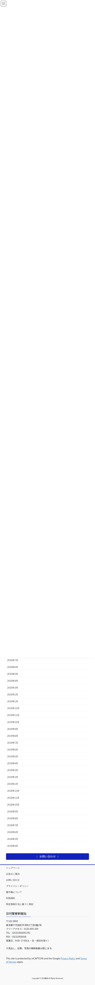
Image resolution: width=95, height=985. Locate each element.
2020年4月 (12, 680)
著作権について (14, 892)
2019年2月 (12, 777)
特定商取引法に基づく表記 (19, 904)
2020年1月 (12, 701)
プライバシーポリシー (17, 886)
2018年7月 (12, 825)
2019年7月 (12, 742)
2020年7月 (12, 660)
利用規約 (10, 898)
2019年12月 (13, 708)
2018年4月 (12, 845)
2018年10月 (13, 804)
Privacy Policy (68, 958)
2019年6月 (12, 749)
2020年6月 (12, 667)
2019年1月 (12, 783)
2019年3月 (12, 770)
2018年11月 (13, 797)
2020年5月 (12, 673)
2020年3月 (12, 687)
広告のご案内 (13, 874)
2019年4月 (12, 763)
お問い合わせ (13, 880)
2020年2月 (12, 694)
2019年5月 (12, 756)
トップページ (13, 867)
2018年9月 (12, 811)
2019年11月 (13, 715)
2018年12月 (13, 790)
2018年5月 (12, 839)
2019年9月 (12, 729)
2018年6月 (12, 832)
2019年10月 (13, 722)
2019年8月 (12, 735)
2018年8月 (12, 818)
